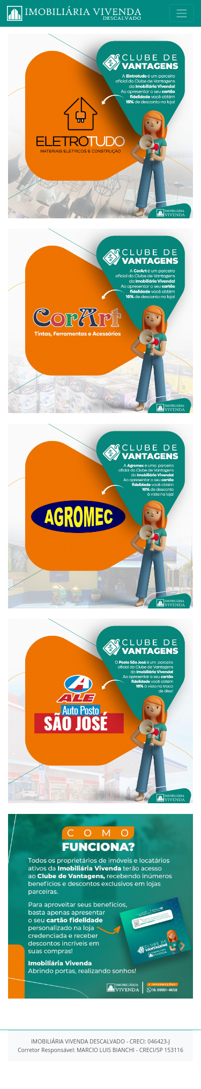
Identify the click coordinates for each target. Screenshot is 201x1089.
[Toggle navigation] (181, 13)
